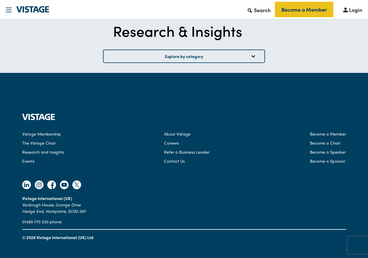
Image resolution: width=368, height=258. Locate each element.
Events (28, 161)
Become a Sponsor (327, 161)
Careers (171, 143)
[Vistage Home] (38, 118)
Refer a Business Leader (187, 152)
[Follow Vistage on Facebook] (51, 185)
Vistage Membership (41, 134)
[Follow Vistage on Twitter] (76, 185)
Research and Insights (43, 152)
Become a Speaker (328, 152)
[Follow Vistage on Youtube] (64, 185)
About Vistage (177, 134)
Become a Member (304, 9)
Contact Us (174, 161)
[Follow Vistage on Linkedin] (26, 185)
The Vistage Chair (39, 143)
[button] (258, 10)
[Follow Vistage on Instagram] (39, 185)
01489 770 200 (35, 221)
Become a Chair (325, 143)
